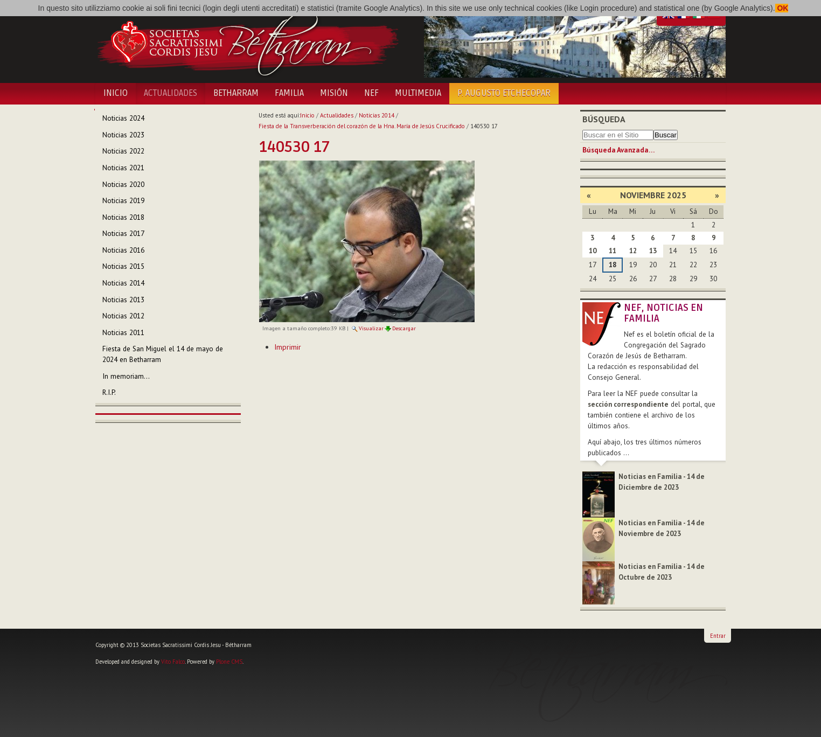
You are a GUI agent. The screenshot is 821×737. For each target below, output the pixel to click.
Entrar (718, 635)
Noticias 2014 (376, 115)
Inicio (115, 93)
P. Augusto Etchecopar (504, 93)
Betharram (236, 93)
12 (633, 250)
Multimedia (418, 93)
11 (612, 250)
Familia (289, 93)
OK (782, 8)
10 (592, 250)
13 (653, 250)
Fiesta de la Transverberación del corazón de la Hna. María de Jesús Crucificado (362, 126)
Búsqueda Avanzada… (618, 150)
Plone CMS (229, 661)
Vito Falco (173, 661)
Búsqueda (603, 119)
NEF (371, 93)
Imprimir (287, 347)
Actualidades (170, 93)
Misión (334, 93)
